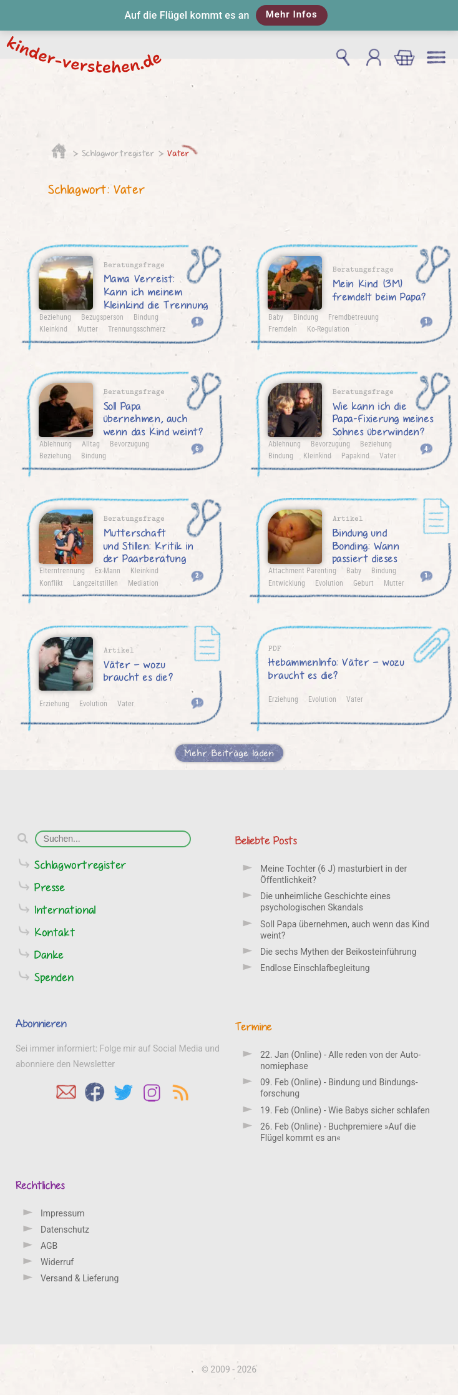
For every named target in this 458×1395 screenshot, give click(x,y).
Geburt (363, 583)
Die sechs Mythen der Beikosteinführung (338, 952)
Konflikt (51, 583)
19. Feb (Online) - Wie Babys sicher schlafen (345, 1110)
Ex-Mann (107, 570)
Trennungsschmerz (136, 328)
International (65, 909)
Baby (275, 317)
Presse (50, 887)
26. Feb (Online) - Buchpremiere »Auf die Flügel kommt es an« (338, 1132)
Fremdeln (282, 328)
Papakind (355, 455)
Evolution (329, 583)
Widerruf (57, 1262)
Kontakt (55, 932)
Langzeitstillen (95, 583)
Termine (253, 1026)
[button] (229, 15)
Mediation (143, 583)
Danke (49, 954)
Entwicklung (286, 583)
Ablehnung (55, 443)
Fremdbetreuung (353, 317)
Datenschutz (65, 1230)
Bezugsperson (102, 317)
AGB (49, 1246)
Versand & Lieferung (80, 1278)
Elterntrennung (62, 570)
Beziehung (55, 317)
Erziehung (54, 703)
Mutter (87, 328)
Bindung (146, 317)
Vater (178, 153)
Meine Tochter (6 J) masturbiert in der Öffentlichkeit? (333, 874)
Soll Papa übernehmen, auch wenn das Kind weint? (344, 929)
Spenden (54, 976)
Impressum (62, 1213)
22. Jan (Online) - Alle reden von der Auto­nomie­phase (340, 1060)
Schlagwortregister (118, 153)
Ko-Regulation (328, 328)
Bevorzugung (129, 443)
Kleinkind (53, 328)
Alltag (91, 443)
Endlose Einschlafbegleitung (315, 968)
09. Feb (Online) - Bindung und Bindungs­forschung (339, 1087)
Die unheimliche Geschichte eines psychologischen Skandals (325, 901)
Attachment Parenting (302, 570)
